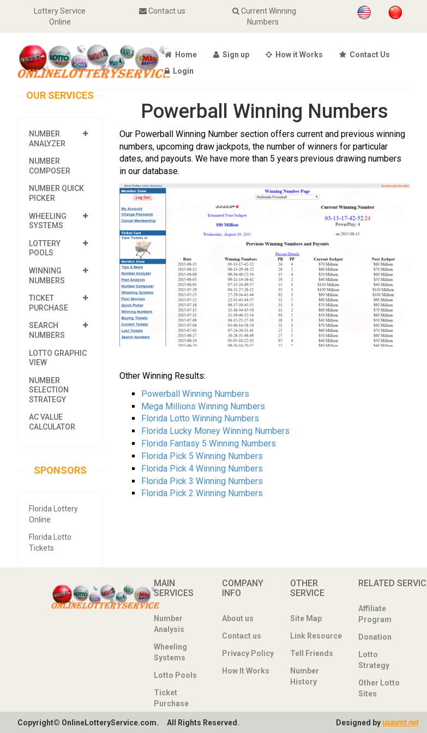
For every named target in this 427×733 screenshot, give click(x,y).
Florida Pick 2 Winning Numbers (202, 493)
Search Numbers (47, 330)
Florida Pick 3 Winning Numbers (202, 480)
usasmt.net (400, 722)
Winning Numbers (47, 275)
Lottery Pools (45, 248)
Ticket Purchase (48, 303)
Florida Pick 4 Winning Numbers (202, 468)
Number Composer (49, 166)
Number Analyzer (47, 138)
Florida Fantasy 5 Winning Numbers (208, 443)
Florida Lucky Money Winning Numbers (215, 431)
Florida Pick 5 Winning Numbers (202, 456)
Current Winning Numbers (265, 16)
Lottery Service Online (60, 16)
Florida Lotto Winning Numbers (200, 418)
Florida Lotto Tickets (50, 542)
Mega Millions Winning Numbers (203, 406)
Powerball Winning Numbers (195, 393)
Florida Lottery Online (53, 514)
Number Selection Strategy (49, 389)
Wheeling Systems (48, 220)
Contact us (162, 11)
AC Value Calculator (52, 422)
